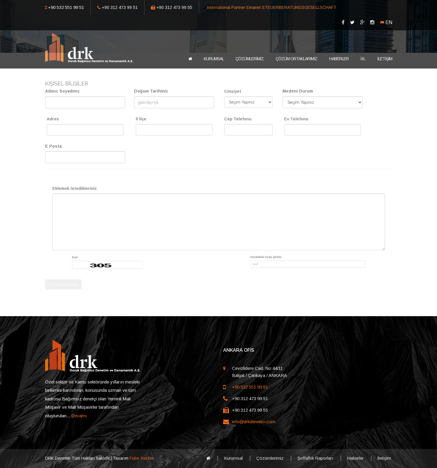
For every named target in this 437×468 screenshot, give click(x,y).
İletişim (384, 458)
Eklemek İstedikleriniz (134, 200)
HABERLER (339, 58)
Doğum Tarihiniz (151, 91)
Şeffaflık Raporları (315, 458)
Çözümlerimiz (270, 458)
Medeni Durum (297, 91)
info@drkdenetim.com (253, 421)
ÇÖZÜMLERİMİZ (250, 58)
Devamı (79, 415)
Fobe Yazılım (142, 458)
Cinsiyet (239, 94)
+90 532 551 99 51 (66, 7)
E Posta (53, 146)
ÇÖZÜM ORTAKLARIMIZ (296, 58)
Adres (66, 121)
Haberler (355, 458)
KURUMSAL (214, 58)
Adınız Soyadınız (62, 91)
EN (388, 22)
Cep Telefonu (242, 121)
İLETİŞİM (384, 58)
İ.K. (363, 58)
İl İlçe (155, 121)
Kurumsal (233, 458)
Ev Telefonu (307, 121)
